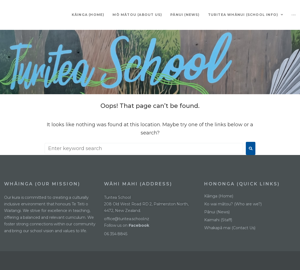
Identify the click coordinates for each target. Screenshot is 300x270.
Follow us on (127, 225)
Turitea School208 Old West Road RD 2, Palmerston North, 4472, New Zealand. (146, 204)
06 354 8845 (115, 233)
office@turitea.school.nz (126, 218)
